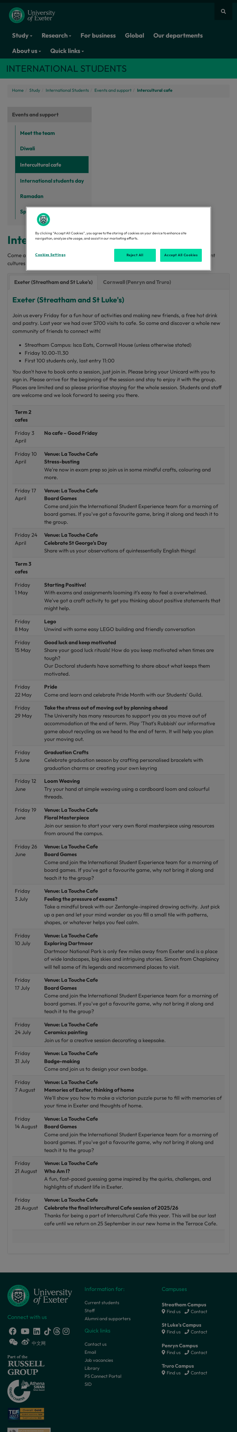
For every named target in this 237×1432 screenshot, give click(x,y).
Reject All (135, 255)
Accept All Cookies (181, 255)
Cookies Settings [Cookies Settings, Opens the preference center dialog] (50, 255)
